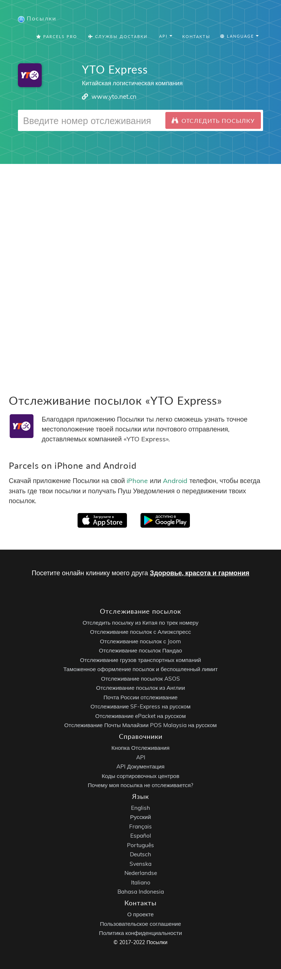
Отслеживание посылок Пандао (140, 650)
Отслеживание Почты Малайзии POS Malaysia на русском (140, 725)
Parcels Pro (56, 36)
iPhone (137, 480)
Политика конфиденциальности (140, 932)
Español (140, 835)
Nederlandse (140, 872)
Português (140, 845)
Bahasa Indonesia (140, 891)
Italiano (140, 882)
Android (175, 480)
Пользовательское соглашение (140, 923)
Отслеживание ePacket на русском (140, 715)
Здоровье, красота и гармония (199, 573)
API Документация (140, 766)
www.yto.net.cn (113, 96)
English (140, 807)
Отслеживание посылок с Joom (140, 641)
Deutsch (140, 854)
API (140, 757)
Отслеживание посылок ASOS (140, 678)
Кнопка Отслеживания (141, 747)
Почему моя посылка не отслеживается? (141, 785)
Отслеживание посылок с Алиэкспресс (140, 631)
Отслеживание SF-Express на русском (140, 706)
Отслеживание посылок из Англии (140, 687)
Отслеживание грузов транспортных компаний (140, 659)
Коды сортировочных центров (140, 775)
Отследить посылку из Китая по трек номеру (141, 622)
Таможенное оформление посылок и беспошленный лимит (140, 669)
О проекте (140, 914)
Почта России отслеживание (141, 697)
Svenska (140, 863)
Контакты (196, 36)
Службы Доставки (117, 36)
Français (140, 826)
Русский (140, 816)
